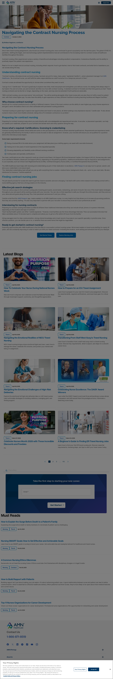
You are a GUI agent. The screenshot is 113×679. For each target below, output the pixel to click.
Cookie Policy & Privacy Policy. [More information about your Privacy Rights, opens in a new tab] (11, 676)
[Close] (110, 669)
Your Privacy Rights (80, 669)
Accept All (93, 669)
